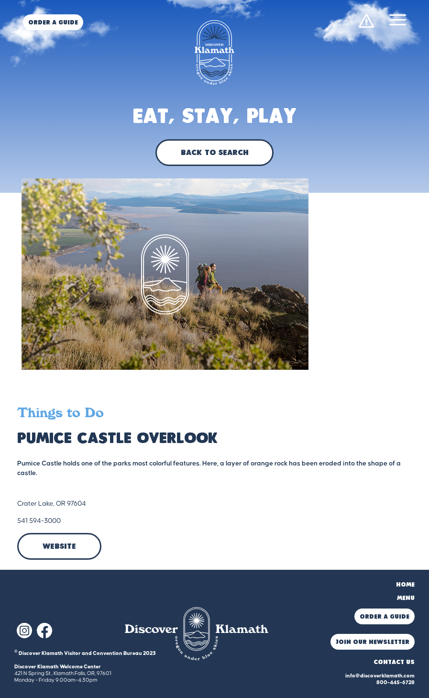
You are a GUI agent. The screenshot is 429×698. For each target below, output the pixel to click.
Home (405, 584)
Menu (406, 598)
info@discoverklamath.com (380, 675)
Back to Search (214, 153)
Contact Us (394, 662)
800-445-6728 (395, 682)
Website (59, 546)
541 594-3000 (39, 521)
